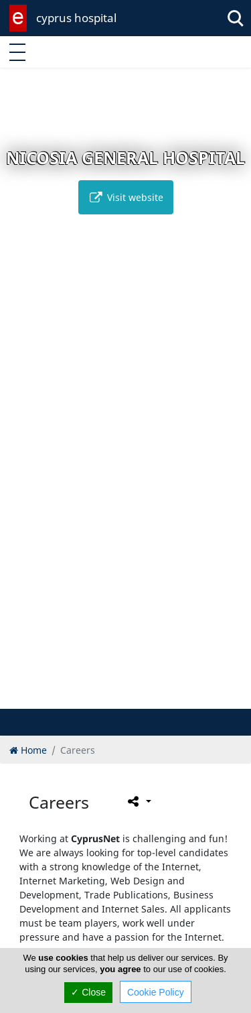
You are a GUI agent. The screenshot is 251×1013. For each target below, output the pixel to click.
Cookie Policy (155, 992)
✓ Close (88, 992)
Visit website (125, 197)
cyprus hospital (76, 17)
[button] (97, 696)
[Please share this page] (138, 801)
